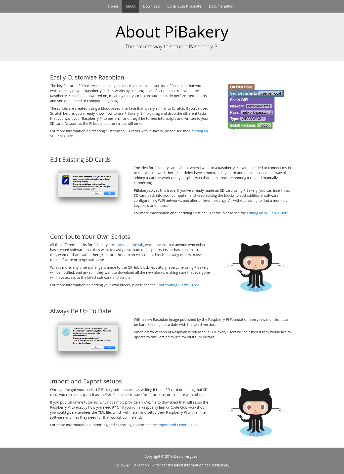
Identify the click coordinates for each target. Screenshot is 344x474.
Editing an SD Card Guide (267, 213)
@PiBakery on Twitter (143, 465)
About (131, 6)
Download (151, 6)
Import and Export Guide (178, 424)
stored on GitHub (129, 244)
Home (113, 6)
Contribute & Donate (184, 6)
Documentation (222, 6)
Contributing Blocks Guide (178, 285)
